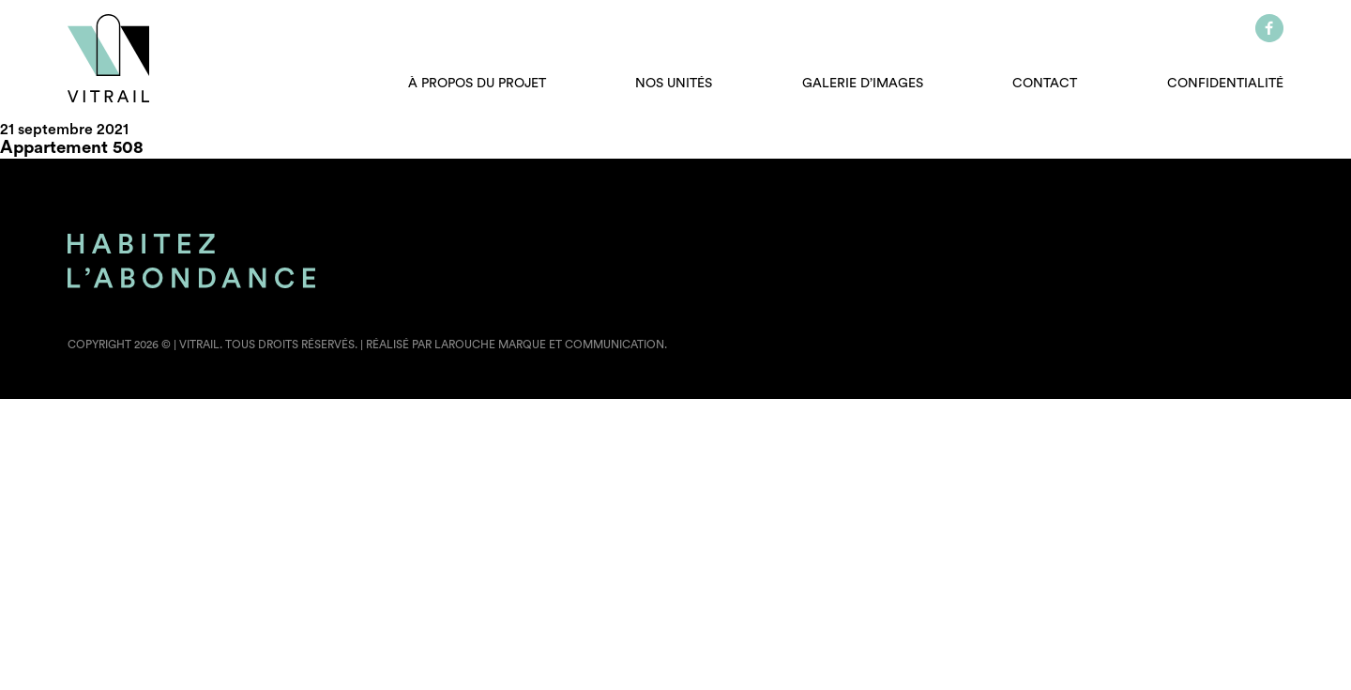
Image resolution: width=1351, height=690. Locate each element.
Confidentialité (1225, 83)
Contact (1044, 83)
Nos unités (673, 83)
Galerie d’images (862, 83)
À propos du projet (477, 83)
